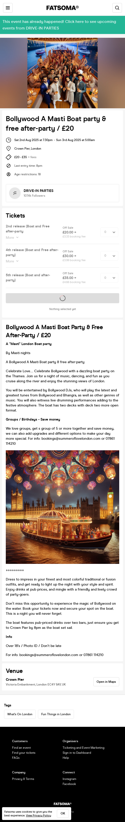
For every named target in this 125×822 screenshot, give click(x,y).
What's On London (19, 714)
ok (63, 813)
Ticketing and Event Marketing (83, 747)
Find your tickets (23, 753)
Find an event (21, 747)
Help (66, 758)
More (10, 237)
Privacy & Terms (23, 779)
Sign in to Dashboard (77, 753)
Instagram (69, 779)
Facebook (69, 784)
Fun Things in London (56, 714)
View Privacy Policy (38, 815)
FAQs (16, 758)
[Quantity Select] (109, 232)
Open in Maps (106, 681)
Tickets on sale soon (62, 298)
